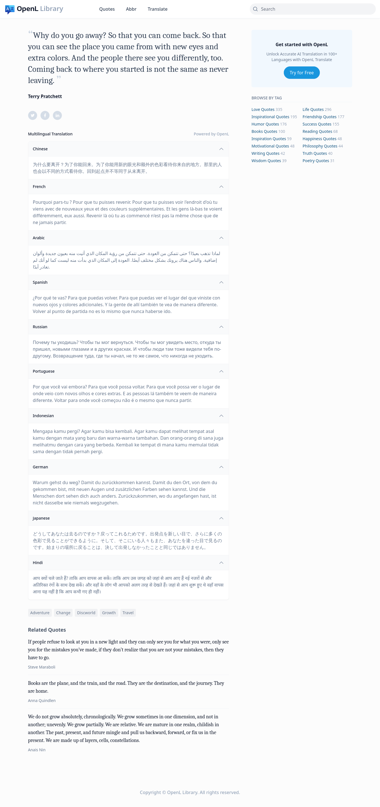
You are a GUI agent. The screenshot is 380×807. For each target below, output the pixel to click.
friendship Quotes (320, 116)
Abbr (131, 9)
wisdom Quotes (266, 160)
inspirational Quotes (270, 116)
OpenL (223, 134)
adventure (40, 612)
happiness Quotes (319, 138)
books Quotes (264, 131)
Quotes (107, 9)
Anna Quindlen (42, 700)
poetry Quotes (316, 160)
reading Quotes (317, 131)
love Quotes (263, 109)
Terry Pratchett (45, 96)
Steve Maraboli (41, 667)
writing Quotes (265, 153)
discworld (86, 612)
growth (109, 612)
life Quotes (313, 109)
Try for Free (302, 73)
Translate (157, 9)
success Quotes (317, 124)
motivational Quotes (270, 146)
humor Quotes (265, 124)
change (63, 612)
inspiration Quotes (268, 138)
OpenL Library (182, 792)
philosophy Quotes (320, 146)
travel (128, 612)
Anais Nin (37, 749)
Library (51, 8)
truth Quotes (315, 153)
